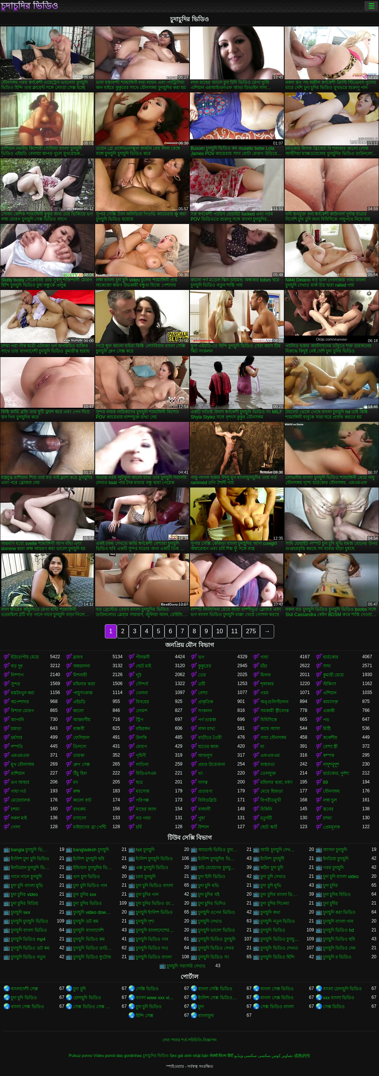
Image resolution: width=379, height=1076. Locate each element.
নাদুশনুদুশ (331, 764)
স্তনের (328, 809)
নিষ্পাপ (17, 675)
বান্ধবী (78, 728)
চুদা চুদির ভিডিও (87, 903)
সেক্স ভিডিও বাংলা (277, 1006)
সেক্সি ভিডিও (147, 988)
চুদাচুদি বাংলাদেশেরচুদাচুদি (155, 930)
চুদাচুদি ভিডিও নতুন (28, 957)
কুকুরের (204, 666)
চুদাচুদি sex (20, 912)
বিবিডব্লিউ (207, 800)
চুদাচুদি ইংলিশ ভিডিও (154, 912)
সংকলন (205, 710)
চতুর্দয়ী (266, 818)
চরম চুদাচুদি (146, 876)
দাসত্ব (203, 782)
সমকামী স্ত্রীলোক (274, 710)
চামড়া (16, 728)
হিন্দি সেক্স (144, 1015)
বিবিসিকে (268, 719)
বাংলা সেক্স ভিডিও (277, 988)
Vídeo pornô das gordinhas (117, 1055)
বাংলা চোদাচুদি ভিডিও (342, 988)
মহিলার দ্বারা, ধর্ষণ (276, 782)
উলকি (141, 737)
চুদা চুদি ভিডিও (24, 997)
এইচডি (79, 701)
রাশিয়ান (18, 773)
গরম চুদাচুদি (333, 867)
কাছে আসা (269, 728)
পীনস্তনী (143, 657)
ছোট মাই (143, 666)
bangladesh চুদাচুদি (91, 849)
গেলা (15, 827)
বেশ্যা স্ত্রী (330, 746)
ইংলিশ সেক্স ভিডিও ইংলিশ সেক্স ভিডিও (217, 997)
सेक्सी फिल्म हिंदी (221, 1055)
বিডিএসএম (146, 773)
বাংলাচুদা (206, 1015)
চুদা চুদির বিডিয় (24, 903)
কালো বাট (82, 800)
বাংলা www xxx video (155, 997)
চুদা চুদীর (330, 903)
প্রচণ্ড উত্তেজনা (211, 764)
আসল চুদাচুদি (335, 849)
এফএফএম (270, 755)
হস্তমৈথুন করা (22, 692)
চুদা (201, 1006)
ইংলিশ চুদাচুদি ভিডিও (154, 858)
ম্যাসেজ (143, 791)
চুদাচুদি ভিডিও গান (152, 939)
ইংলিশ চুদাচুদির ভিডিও (217, 858)
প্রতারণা (205, 791)
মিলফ (265, 675)
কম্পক (328, 755)
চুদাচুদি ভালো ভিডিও (216, 930)
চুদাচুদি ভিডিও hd (338, 930)
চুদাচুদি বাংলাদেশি (88, 930)
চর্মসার (16, 737)
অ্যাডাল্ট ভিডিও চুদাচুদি (217, 849)
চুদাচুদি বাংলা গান (338, 921)
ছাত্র (139, 782)
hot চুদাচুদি (145, 849)
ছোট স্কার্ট (268, 827)
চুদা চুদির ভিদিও (212, 903)
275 (251, 631)
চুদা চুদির (330, 885)
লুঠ (138, 675)
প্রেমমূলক (331, 827)
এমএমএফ (20, 755)
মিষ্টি (327, 728)
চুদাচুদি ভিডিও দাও (152, 948)
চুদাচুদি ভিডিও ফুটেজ (92, 957)
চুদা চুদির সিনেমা (274, 903)
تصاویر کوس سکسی (275, 1055)
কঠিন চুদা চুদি (271, 867)
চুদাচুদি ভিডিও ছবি (339, 939)
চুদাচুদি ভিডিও (272, 930)
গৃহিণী (141, 755)
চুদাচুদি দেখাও (210, 921)
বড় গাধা (143, 818)
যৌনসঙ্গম (331, 791)
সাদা (327, 666)
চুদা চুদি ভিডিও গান (90, 885)
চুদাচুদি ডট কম (85, 921)
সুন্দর (15, 684)
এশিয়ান (329, 692)
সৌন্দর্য (142, 684)
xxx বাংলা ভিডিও (339, 997)
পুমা (201, 818)
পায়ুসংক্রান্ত (83, 692)
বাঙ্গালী (204, 809)
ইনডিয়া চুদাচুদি (335, 858)
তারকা (78, 755)
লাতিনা (142, 764)
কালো (78, 710)
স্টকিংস (329, 684)
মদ (75, 782)
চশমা (15, 809)
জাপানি (17, 719)
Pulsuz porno (80, 1055)
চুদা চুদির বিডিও (337, 894)
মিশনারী (80, 675)
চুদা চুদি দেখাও (273, 876)
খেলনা (142, 692)
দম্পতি (17, 746)
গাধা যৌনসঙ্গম (273, 737)
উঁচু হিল (80, 773)
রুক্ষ (76, 791)
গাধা (264, 657)
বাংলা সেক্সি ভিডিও (215, 988)
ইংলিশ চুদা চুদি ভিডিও (30, 858)
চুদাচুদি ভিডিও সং (213, 957)
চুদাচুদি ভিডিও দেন (339, 948)
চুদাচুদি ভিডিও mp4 (28, 939)
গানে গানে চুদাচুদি (26, 876)
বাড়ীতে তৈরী (210, 737)
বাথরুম (79, 809)
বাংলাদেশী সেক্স (24, 988)
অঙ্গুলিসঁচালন (274, 701)
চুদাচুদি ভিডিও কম (89, 939)
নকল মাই (19, 818)
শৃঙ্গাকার (267, 684)
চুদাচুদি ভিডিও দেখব (216, 948)
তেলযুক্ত (268, 773)
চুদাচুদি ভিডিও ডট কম (30, 948)
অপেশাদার (20, 701)
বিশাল (203, 827)
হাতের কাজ (208, 746)
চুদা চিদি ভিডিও (211, 876)
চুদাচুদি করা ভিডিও (339, 912)
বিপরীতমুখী (270, 800)
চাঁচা (263, 666)
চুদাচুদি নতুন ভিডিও (277, 921)
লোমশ (141, 710)
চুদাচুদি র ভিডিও (337, 957)
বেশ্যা (202, 692)
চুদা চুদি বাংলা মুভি (27, 885)
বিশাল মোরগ (22, 710)
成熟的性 (302, 1055)
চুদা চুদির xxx (84, 894)
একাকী (329, 710)
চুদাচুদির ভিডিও (29, 6)
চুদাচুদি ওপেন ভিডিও (216, 912)
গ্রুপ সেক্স (81, 764)
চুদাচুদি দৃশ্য (145, 921)
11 (234, 631)
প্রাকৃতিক (205, 701)
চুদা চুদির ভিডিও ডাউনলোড (155, 903)
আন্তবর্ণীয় (81, 719)
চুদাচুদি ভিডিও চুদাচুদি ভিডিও (280, 939)
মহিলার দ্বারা (84, 684)
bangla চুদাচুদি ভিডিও (30, 849)
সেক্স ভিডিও (334, 1006)
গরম (264, 692)
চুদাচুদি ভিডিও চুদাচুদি (216, 939)
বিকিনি (266, 809)
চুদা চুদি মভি (208, 885)
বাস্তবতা (267, 764)
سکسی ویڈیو (245, 1055)
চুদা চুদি (79, 988)
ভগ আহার (20, 782)
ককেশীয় (330, 737)
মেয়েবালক (20, 800)
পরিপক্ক (142, 800)
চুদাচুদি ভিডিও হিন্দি (277, 957)
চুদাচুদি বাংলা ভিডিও (29, 930)
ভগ (201, 657)
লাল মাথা (206, 728)
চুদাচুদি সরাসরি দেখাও (186, 966)
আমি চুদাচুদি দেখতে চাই (280, 849)
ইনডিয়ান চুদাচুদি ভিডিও (30, 867)
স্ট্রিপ (139, 719)
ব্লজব (78, 657)
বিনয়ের (142, 701)
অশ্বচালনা (81, 666)
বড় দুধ (17, 666)
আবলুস (205, 755)
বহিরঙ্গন (143, 728)
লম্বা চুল (330, 800)
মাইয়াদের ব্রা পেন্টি (89, 827)
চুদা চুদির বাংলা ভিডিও (280, 894)
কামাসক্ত (330, 701)
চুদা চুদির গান (147, 894)
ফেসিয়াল (81, 737)
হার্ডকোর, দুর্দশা (336, 773)
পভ (326, 719)
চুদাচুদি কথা (270, 912)
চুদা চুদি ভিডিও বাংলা (154, 885)
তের (202, 675)
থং (200, 773)
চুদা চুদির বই (208, 894)
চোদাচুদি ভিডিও (87, 997)
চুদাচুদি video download (92, 912)
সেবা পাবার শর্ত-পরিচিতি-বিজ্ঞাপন (189, 1040)
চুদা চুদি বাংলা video (341, 876)
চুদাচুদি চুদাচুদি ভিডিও (29, 921)
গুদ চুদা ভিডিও (86, 876)
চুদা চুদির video (24, 894)
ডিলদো (79, 746)
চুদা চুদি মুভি (270, 885)
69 (325, 782)
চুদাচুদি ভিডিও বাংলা (154, 957)
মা (262, 746)
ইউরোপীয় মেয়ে (25, 657)
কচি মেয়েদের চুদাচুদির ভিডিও (217, 867)
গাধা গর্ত (18, 791)
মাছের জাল (146, 809)
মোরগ (141, 746)
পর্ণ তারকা (207, 719)
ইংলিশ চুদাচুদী (272, 858)
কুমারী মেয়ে (333, 675)
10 (219, 631)
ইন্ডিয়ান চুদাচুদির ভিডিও (92, 867)
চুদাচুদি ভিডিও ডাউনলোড (92, 948)
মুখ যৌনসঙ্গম (22, 764)
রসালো (79, 818)
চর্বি (139, 827)
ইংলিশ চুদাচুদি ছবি (88, 858)
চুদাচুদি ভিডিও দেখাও (279, 948)
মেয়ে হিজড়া (271, 791)
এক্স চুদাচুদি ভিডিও (152, 867)
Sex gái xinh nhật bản (189, 1055)
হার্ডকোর (330, 657)
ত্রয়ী (201, 684)
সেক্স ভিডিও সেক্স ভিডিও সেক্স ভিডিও (92, 1006)
